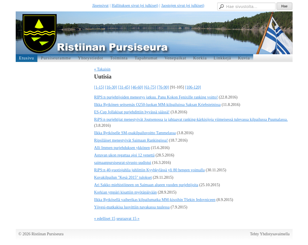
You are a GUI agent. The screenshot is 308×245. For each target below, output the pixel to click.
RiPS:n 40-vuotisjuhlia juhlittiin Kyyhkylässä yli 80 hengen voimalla (149, 170)
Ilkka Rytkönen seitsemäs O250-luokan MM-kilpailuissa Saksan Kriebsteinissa (157, 105)
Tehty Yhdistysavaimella (270, 234)
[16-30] (111, 87)
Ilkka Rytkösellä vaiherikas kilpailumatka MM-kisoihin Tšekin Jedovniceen (155, 200)
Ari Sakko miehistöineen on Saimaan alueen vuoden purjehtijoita (146, 185)
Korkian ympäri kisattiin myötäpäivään (125, 192)
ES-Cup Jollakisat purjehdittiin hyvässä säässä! (132, 112)
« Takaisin (102, 69)
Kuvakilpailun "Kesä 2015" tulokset (123, 177)
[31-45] (124, 87)
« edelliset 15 (105, 218)
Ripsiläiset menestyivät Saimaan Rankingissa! (131, 140)
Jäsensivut (100, 5)
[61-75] (150, 87)
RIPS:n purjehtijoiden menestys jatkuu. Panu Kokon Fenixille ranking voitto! (156, 97)
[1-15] (99, 87)
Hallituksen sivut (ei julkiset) (135, 5)
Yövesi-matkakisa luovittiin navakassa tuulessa (132, 207)
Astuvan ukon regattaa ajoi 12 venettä (124, 155)
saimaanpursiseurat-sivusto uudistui (122, 162)
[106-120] (193, 87)
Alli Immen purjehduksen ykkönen (122, 148)
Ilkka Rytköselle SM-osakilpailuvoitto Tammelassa (135, 133)
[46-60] (137, 87)
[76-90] (163, 87)
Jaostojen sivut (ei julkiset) (182, 5)
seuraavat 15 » (128, 218)
